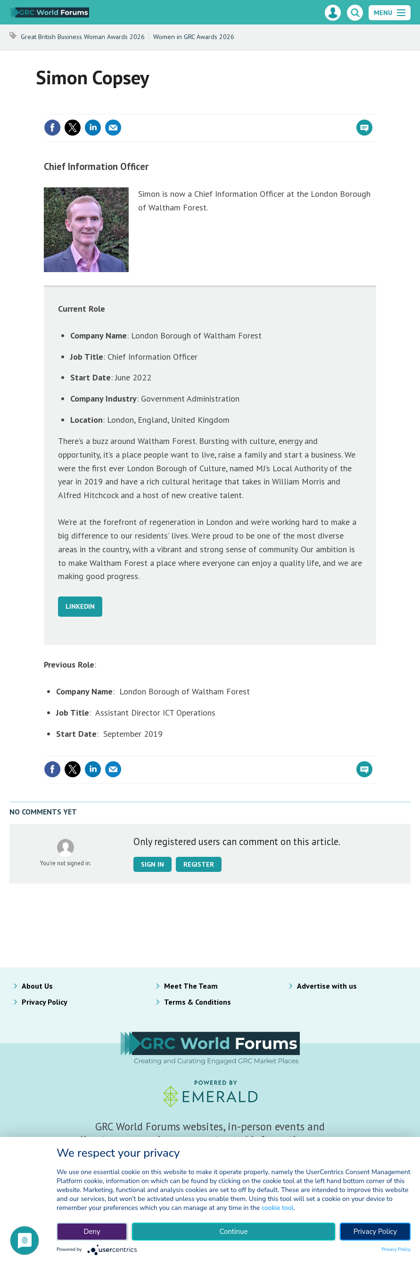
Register (198, 864)
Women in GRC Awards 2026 (193, 36)
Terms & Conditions (197, 1002)
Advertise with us (327, 986)
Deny (91, 1231)
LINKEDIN (80, 606)
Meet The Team (191, 986)
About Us (37, 986)
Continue (233, 1231)
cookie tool (278, 1207)
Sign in (152, 864)
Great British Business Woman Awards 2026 (83, 36)
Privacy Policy (44, 1002)
